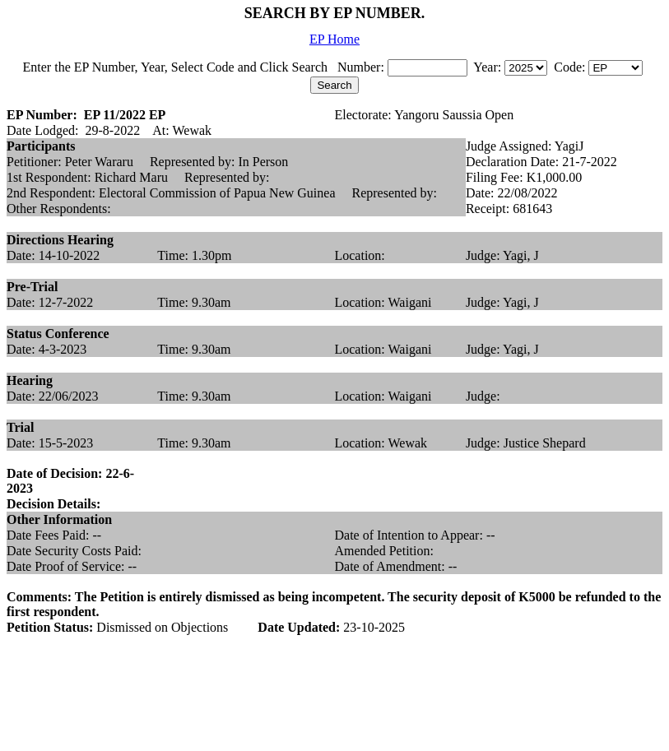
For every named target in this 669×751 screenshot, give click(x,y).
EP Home (334, 39)
